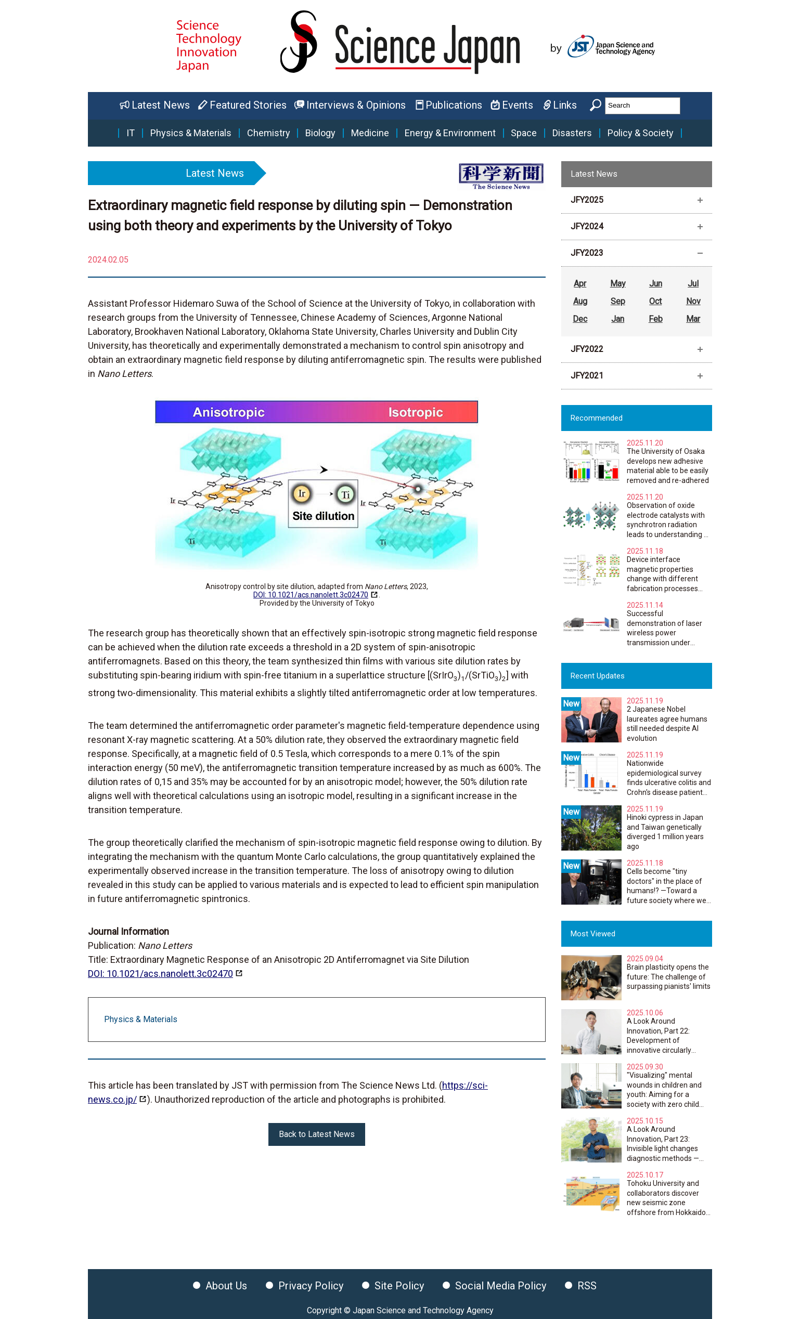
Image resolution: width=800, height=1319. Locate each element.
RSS (587, 1285)
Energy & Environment (450, 133)
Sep (618, 301)
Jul (693, 284)
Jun (655, 284)
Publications (453, 105)
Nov (693, 301)
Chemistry (268, 133)
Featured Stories (248, 105)
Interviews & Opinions (356, 105)
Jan (617, 319)
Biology (320, 133)
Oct (655, 301)
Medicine (370, 133)
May (618, 284)
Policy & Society (641, 133)
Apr (580, 284)
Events (517, 105)
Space (524, 133)
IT (130, 133)
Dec (580, 319)
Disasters (572, 133)
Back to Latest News (317, 1134)
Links (565, 105)
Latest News (161, 105)
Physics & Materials (190, 133)
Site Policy (399, 1285)
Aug (580, 301)
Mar (693, 319)
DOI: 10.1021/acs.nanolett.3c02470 (310, 595)
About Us (226, 1285)
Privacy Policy (310, 1285)
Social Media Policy (500, 1285)
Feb (656, 319)
